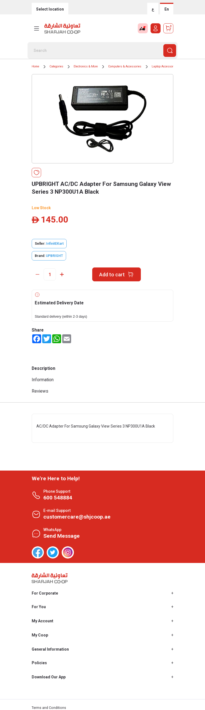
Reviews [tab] (40, 391)
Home (35, 66)
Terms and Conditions (49, 708)
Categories (56, 66)
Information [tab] (43, 379)
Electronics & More (86, 66)
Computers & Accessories (124, 66)
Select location (50, 9)
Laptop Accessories (164, 66)
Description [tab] (43, 368)
